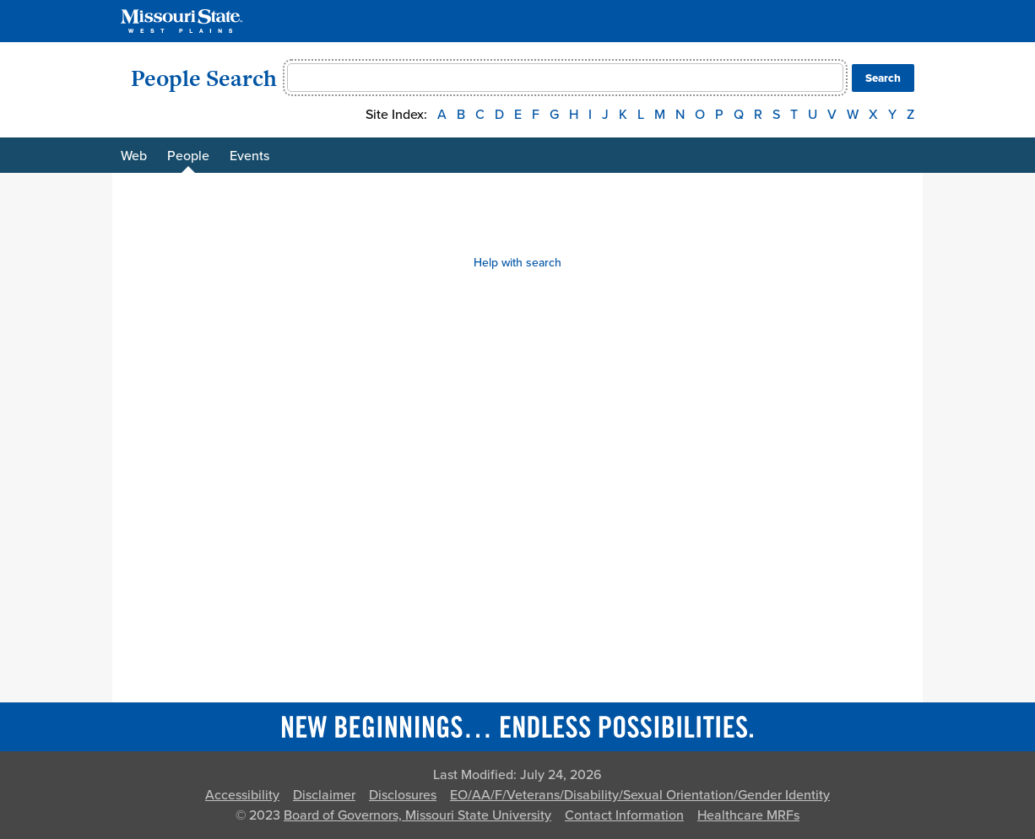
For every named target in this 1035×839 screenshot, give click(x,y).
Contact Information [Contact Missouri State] (624, 815)
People (188, 156)
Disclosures (402, 795)
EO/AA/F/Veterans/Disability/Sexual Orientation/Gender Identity (640, 795)
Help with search (517, 262)
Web (134, 156)
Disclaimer (324, 795)
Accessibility (242, 795)
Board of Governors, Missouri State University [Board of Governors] (417, 815)
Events (249, 156)
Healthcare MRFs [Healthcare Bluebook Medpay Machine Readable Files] (748, 815)
